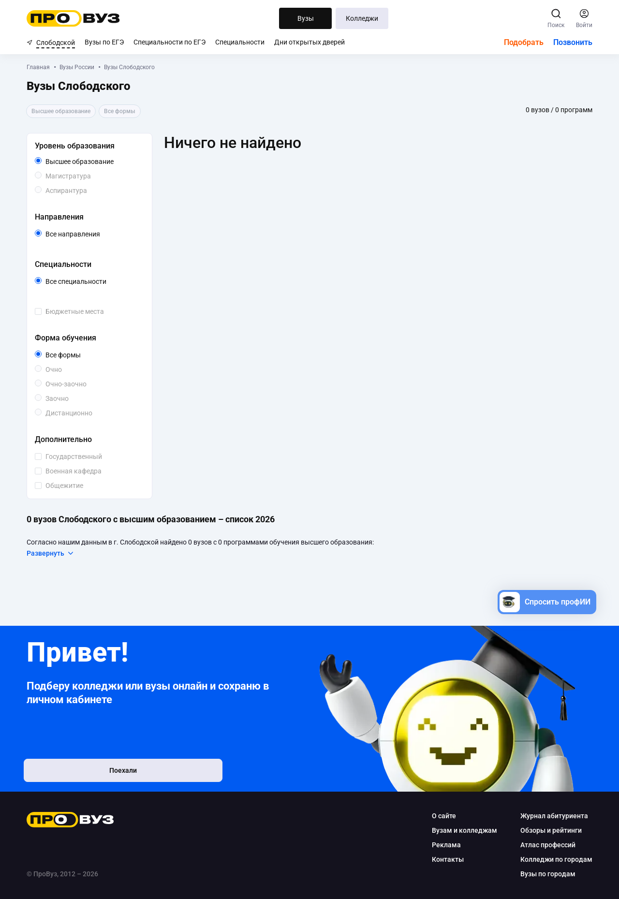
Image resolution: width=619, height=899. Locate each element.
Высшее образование (92, 161)
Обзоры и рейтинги (551, 830)
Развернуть (50, 553)
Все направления (92, 234)
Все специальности (92, 281)
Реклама (446, 845)
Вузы (305, 18)
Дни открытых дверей (309, 42)
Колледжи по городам (556, 859)
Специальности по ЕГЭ (169, 42)
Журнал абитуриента (554, 816)
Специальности (240, 42)
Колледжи (362, 18)
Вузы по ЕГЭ (104, 42)
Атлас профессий (547, 845)
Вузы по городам (547, 874)
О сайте (444, 816)
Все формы (74, 355)
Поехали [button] (89, 772)
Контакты (448, 859)
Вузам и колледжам (464, 830)
